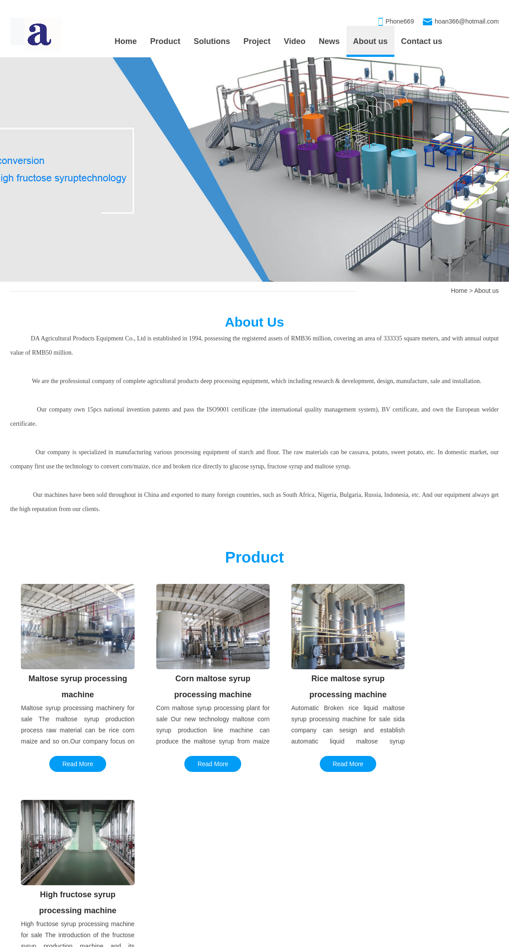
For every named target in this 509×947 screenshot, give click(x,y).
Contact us (421, 41)
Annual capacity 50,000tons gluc (55, 863)
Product (165, 41)
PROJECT (31, 842)
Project (256, 41)
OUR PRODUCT (263, 842)
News (329, 41)
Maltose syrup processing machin (285, 863)
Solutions (212, 41)
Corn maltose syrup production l (54, 899)
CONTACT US (430, 842)
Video (295, 41)
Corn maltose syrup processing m (285, 881)
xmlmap (360, 938)
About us (370, 41)
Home (126, 41)
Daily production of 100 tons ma (54, 881)
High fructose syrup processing (281, 899)
